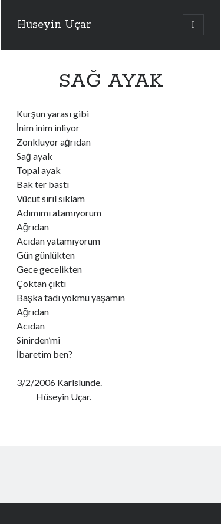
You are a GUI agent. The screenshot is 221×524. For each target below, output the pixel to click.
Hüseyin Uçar (54, 25)
